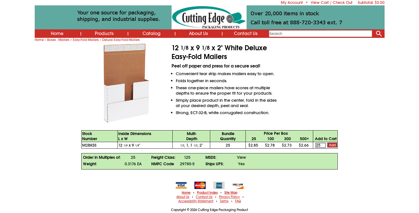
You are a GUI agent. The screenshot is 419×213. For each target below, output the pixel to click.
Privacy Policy (229, 197)
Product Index (207, 193)
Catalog (151, 33)
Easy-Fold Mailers (86, 40)
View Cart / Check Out (331, 2)
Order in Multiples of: (102, 157)
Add (332, 145)
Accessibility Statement (195, 201)
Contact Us (246, 33)
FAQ (238, 201)
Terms (224, 201)
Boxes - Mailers (58, 40)
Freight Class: (163, 157)
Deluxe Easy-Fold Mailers (121, 40)
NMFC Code (162, 163)
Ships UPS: (214, 163)
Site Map (230, 193)
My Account (292, 2)
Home (57, 33)
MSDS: (210, 157)
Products (104, 33)
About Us (198, 33)
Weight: (90, 163)
